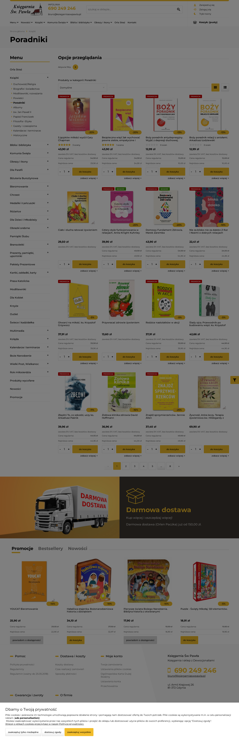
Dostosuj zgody (52, 732)
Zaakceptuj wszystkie (79, 732)
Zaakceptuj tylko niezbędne (23, 732)
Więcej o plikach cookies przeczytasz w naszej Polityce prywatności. (44, 723)
